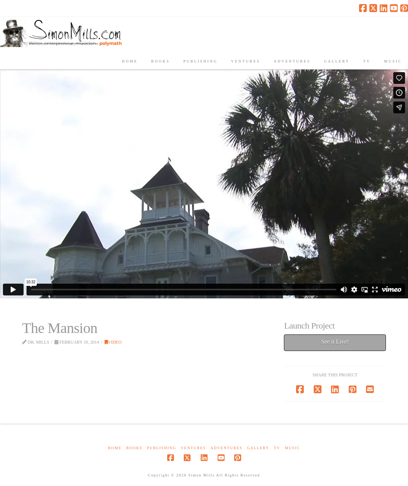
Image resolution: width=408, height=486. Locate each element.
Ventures (193, 448)
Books (134, 448)
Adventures (227, 448)
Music (292, 448)
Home (115, 448)
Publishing (161, 448)
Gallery (258, 448)
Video (113, 342)
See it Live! (335, 341)
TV (277, 448)
